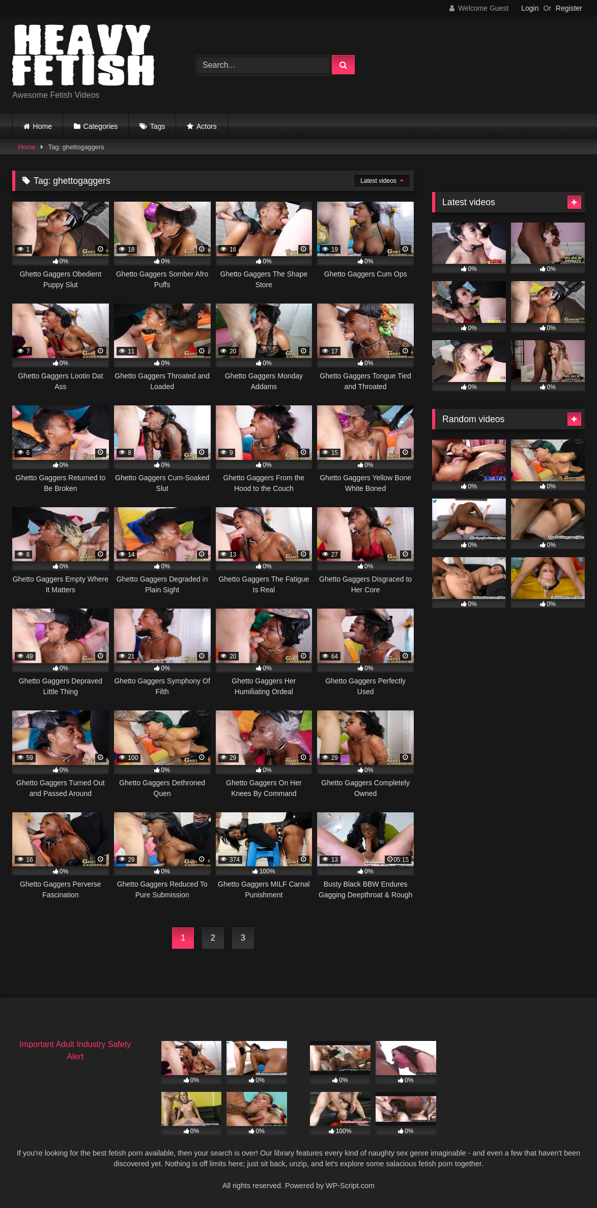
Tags (157, 126)
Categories (100, 126)
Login (529, 8)
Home (42, 126)
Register (569, 8)
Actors (206, 126)
